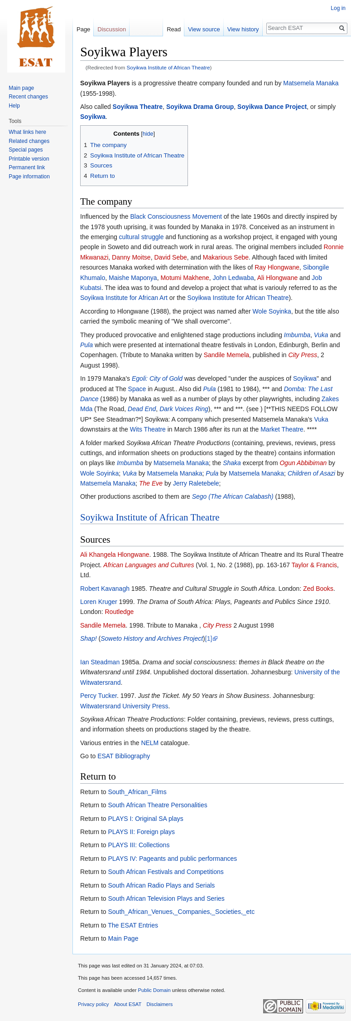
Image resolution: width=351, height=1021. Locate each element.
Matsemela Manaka (310, 83)
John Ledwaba (233, 277)
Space (137, 389)
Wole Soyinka (272, 311)
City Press (302, 354)
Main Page (123, 938)
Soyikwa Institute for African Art (124, 297)
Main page (21, 88)
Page (83, 29)
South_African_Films (137, 791)
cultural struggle (141, 237)
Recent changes (28, 96)
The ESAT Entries (133, 925)
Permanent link (27, 167)
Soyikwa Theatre (138, 106)
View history (243, 29)
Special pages (26, 150)
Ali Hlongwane (277, 277)
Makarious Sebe (226, 257)
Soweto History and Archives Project (152, 638)
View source (204, 29)
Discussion (111, 29)
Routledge (119, 611)
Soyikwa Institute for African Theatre (238, 297)
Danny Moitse (131, 257)
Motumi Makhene (184, 277)
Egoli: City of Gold (157, 378)
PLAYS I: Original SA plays (145, 818)
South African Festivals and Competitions (165, 871)
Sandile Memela (226, 354)
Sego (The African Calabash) (233, 496)
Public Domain (154, 990)
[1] (208, 638)
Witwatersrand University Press (124, 706)
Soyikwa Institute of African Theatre (168, 67)
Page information (29, 176)
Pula (86, 345)
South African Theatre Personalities (157, 805)
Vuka (321, 335)
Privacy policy (93, 1004)
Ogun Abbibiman (303, 462)
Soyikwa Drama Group (200, 106)
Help (14, 106)
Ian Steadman (100, 662)
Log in (338, 8)
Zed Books (318, 588)
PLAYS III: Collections (138, 845)
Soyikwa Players (105, 83)
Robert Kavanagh (105, 588)
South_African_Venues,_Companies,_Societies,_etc (181, 911)
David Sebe (170, 257)
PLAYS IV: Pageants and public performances (172, 858)
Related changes (29, 141)
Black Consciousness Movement (176, 216)
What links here (27, 132)
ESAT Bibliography (123, 756)
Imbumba (297, 335)
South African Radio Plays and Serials (161, 885)
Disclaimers (160, 1004)
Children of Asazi (311, 473)
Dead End (142, 408)
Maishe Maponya (133, 277)
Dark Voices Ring (183, 408)
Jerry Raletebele (196, 483)
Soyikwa (93, 116)
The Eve (151, 483)
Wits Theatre (148, 429)
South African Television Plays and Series (166, 898)
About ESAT (128, 1004)
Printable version (29, 159)
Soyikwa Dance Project (272, 106)
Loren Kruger (98, 601)
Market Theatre (281, 429)
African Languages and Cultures (148, 565)
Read (174, 29)
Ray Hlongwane (277, 267)
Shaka (232, 462)
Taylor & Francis (314, 565)
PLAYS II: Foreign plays (141, 831)
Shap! (88, 638)
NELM (150, 742)
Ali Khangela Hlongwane (114, 554)
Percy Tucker (98, 695)
